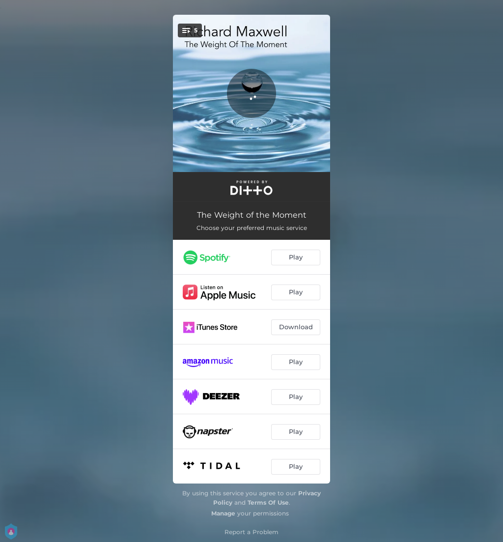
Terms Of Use (268, 502)
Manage (223, 513)
